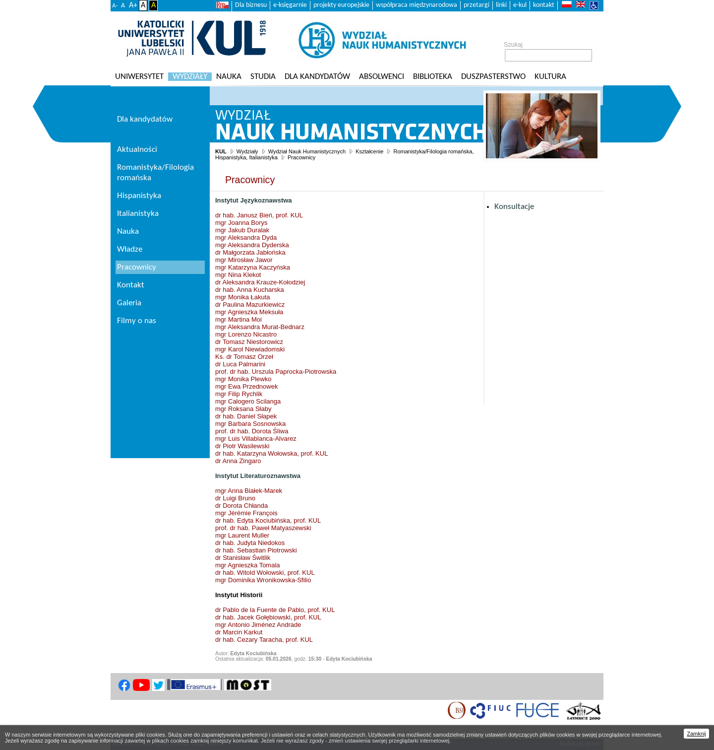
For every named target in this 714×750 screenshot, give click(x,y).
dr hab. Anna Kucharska (249, 289)
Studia (263, 76)
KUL (221, 151)
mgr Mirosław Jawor (244, 260)
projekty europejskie (341, 5)
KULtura (550, 76)
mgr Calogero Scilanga (248, 401)
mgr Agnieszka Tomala (247, 565)
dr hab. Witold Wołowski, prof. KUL (265, 572)
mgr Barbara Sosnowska (250, 423)
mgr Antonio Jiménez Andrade (258, 624)
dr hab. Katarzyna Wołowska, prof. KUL (271, 453)
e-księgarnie (290, 5)
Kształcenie (369, 151)
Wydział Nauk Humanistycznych (307, 151)
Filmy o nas (136, 321)
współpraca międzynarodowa (416, 5)
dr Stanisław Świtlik (242, 557)
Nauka (228, 76)
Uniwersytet (139, 76)
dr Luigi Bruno (235, 498)
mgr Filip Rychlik (238, 394)
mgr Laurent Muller (242, 535)
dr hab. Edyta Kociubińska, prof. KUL (268, 520)
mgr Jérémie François (246, 513)
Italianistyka (138, 213)
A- (115, 5)
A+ (133, 5)
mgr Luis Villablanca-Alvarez (256, 438)
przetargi (476, 5)
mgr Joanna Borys (241, 222)
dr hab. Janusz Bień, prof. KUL (259, 215)
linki (501, 5)
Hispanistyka (139, 196)
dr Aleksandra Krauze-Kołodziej (260, 282)
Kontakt (130, 285)
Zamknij (696, 734)
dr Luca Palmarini (240, 364)
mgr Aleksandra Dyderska (252, 245)
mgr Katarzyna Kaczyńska (252, 267)
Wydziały (190, 76)
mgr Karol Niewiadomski (250, 349)
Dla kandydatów (317, 76)
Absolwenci (381, 76)
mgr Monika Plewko (243, 379)
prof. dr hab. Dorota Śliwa (251, 431)
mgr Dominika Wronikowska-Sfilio (263, 580)
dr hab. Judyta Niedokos (250, 542)
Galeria (129, 303)
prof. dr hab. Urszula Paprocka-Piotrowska (275, 371)
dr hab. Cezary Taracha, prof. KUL (264, 639)
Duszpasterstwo (493, 76)
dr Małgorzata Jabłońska (250, 252)
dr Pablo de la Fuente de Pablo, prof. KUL (275, 610)
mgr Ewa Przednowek (246, 386)
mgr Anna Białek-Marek (248, 490)
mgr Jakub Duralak (242, 230)
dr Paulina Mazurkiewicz (250, 304)
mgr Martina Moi (238, 319)
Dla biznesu (251, 5)
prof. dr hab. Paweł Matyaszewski (263, 528)
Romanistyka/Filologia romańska (155, 172)
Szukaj (513, 44)
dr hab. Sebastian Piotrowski (256, 550)
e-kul (520, 5)
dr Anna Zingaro (238, 461)
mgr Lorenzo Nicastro (246, 334)
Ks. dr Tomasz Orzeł (244, 356)
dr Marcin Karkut (238, 632)
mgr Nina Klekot (238, 274)
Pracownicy (301, 157)
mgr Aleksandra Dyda (246, 237)
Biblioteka (432, 76)
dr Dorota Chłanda (241, 505)
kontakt (543, 5)
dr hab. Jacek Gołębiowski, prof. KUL (268, 617)
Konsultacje (514, 207)
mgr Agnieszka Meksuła (249, 312)
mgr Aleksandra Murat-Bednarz (259, 327)
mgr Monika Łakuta (242, 297)
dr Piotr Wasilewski (242, 446)
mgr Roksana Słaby (243, 408)
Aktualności (137, 149)
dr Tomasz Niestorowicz (249, 341)
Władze (129, 249)
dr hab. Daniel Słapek (246, 416)
